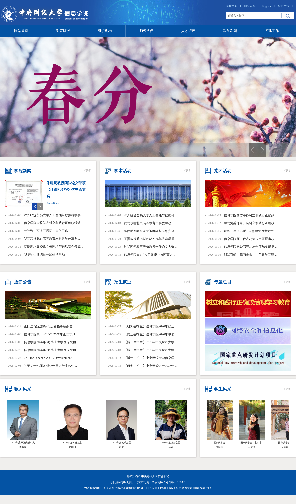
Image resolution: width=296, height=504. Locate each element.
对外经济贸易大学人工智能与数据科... (150, 215)
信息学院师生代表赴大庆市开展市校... (250, 239)
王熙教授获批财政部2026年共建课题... (150, 239)
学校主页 (234, 6)
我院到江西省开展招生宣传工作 (46, 230)
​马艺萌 (252, 447)
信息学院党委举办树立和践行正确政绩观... (53, 223)
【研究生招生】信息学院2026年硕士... (150, 326)
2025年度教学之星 (121, 442)
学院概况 (63, 31)
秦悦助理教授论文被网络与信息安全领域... (53, 246)
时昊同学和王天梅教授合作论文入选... (150, 246)
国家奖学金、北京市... (252, 442)
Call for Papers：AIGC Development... (49, 358)
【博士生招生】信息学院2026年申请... (150, 334)
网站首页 (21, 31)
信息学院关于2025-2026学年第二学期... (51, 334)
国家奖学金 (220, 442)
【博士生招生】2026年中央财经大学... (150, 342)
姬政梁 (285, 447)
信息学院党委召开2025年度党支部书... (250, 246)
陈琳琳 (220, 447)
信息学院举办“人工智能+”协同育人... (149, 254)
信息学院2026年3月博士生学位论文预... (51, 342)
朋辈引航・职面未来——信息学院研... (250, 254)
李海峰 (22, 447)
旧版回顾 (252, 6)
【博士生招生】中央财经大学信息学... (150, 358)
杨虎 (121, 447)
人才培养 (188, 31)
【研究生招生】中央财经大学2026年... (150, 365)
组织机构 (105, 31)
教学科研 (230, 31)
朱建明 (72, 447)
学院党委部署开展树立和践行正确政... (250, 223)
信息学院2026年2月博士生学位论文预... (51, 350)
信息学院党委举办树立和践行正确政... (250, 215)
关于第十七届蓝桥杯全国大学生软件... (50, 365)
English (269, 6)
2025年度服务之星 (170, 442)
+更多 (87, 170)
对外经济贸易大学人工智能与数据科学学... (53, 215)
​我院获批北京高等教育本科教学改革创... (52, 238)
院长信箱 (286, 6)
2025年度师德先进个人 (23, 442)
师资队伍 (146, 31)
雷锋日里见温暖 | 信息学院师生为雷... (250, 231)
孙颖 (170, 447)
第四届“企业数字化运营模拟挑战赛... (49, 326)
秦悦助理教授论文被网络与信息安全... (150, 231)
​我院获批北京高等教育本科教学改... (149, 223)
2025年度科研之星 (72, 442)
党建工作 (272, 31)
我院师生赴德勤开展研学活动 (44, 254)
